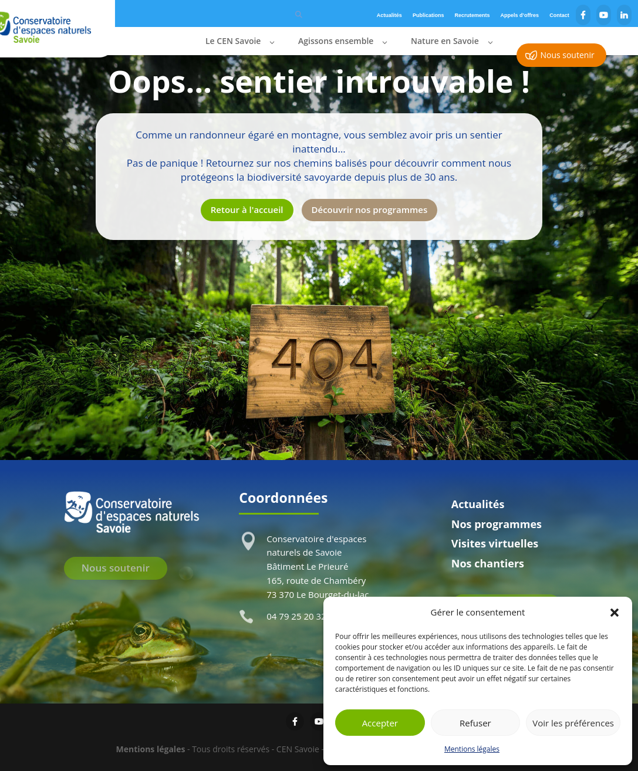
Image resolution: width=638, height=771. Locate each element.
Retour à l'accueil (247, 209)
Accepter (380, 723)
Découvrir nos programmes (370, 209)
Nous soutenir (567, 54)
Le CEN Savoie (233, 41)
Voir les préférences (573, 723)
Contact (559, 15)
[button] (614, 612)
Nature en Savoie (445, 41)
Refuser (475, 723)
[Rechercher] (298, 13)
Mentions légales (471, 749)
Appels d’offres (520, 15)
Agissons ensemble (335, 41)
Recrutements (472, 15)
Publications (428, 15)
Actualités (389, 15)
